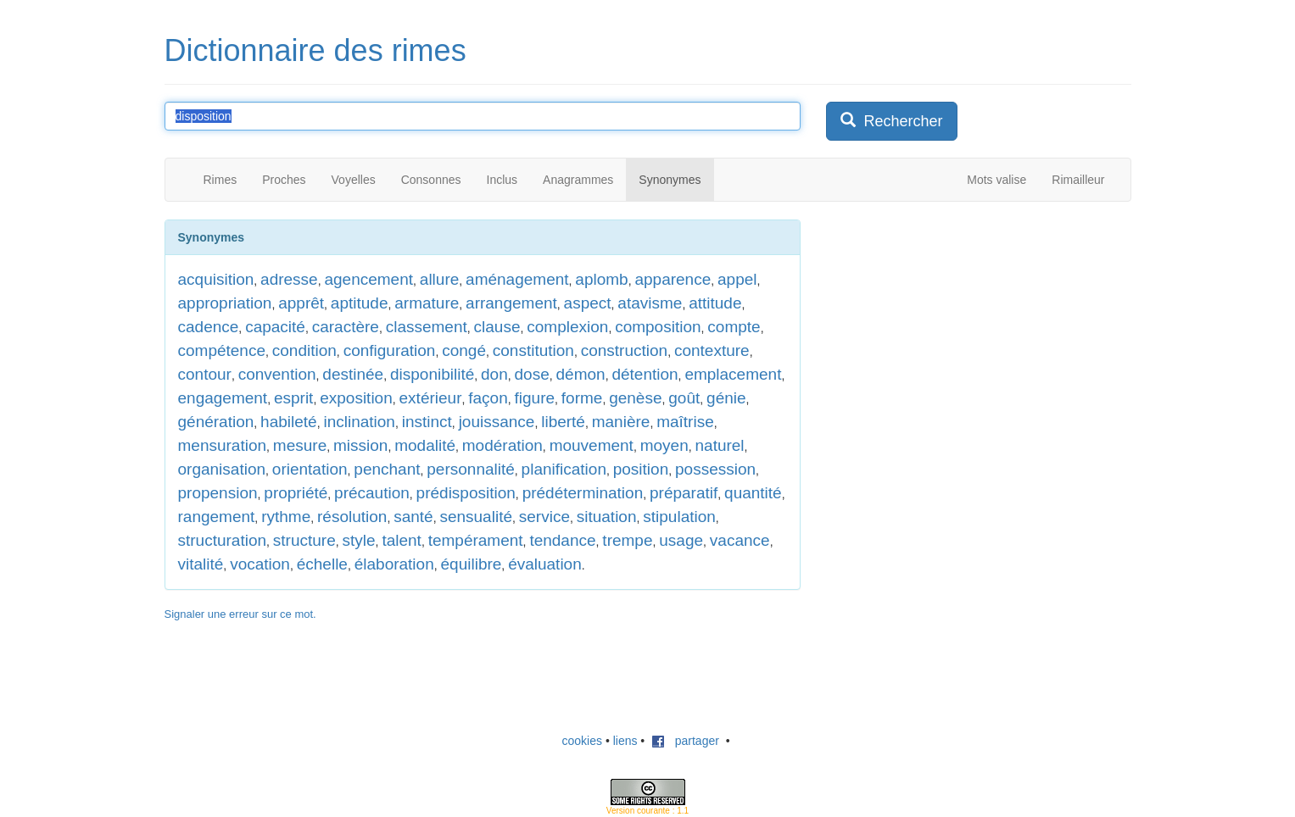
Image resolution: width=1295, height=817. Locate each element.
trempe (627, 540)
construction (624, 350)
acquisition (216, 279)
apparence (672, 279)
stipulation (679, 516)
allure (439, 279)
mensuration (222, 445)
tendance (562, 540)
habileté (288, 422)
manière (621, 422)
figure (535, 398)
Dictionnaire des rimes (315, 50)
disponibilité (432, 374)
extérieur (430, 398)
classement (426, 327)
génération (216, 422)
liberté (563, 422)
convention (277, 374)
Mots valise (996, 179)
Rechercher (891, 121)
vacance (740, 540)
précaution (372, 493)
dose (532, 374)
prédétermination (583, 493)
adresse (289, 279)
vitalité (201, 564)
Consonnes (431, 179)
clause (497, 327)
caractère (345, 327)
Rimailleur (1078, 179)
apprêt (301, 303)
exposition (356, 398)
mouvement (592, 445)
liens (625, 741)
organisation (222, 469)
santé (413, 516)
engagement (223, 398)
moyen (664, 445)
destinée (352, 374)
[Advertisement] (953, 325)
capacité (275, 327)
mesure (300, 445)
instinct (427, 422)
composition (658, 327)
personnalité (471, 469)
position (641, 469)
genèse (635, 398)
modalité (424, 445)
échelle (322, 564)
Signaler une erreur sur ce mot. (240, 614)
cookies (582, 741)
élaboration (394, 564)
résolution (352, 516)
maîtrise (685, 422)
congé (464, 350)
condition (304, 350)
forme (582, 398)
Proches (283, 179)
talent (401, 540)
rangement (216, 516)
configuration (389, 350)
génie (726, 398)
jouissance (497, 422)
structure (304, 540)
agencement (368, 279)
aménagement (517, 279)
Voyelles (354, 179)
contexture (712, 350)
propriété (295, 493)
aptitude (359, 303)
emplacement (732, 374)
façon (487, 398)
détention (644, 374)
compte (733, 327)
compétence (222, 350)
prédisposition (466, 493)
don (494, 374)
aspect (587, 303)
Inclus (502, 179)
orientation (310, 469)
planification (564, 469)
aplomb (601, 279)
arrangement (511, 303)
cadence (208, 327)
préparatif (683, 493)
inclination (359, 422)
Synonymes (670, 179)
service (544, 516)
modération (502, 445)
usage (681, 540)
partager (685, 741)
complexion (567, 327)
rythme (285, 516)
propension (218, 493)
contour (205, 374)
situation (607, 516)
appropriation (225, 303)
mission (360, 445)
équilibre (471, 564)
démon (581, 374)
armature (426, 303)
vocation (260, 564)
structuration (222, 540)
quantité (753, 493)
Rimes (220, 179)
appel (737, 279)
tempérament (475, 540)
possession (715, 469)
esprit (293, 398)
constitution (533, 350)
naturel (720, 445)
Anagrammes (578, 179)
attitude (715, 303)
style (359, 540)
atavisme (649, 303)
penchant (387, 469)
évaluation (545, 564)
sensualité (475, 516)
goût (684, 398)
